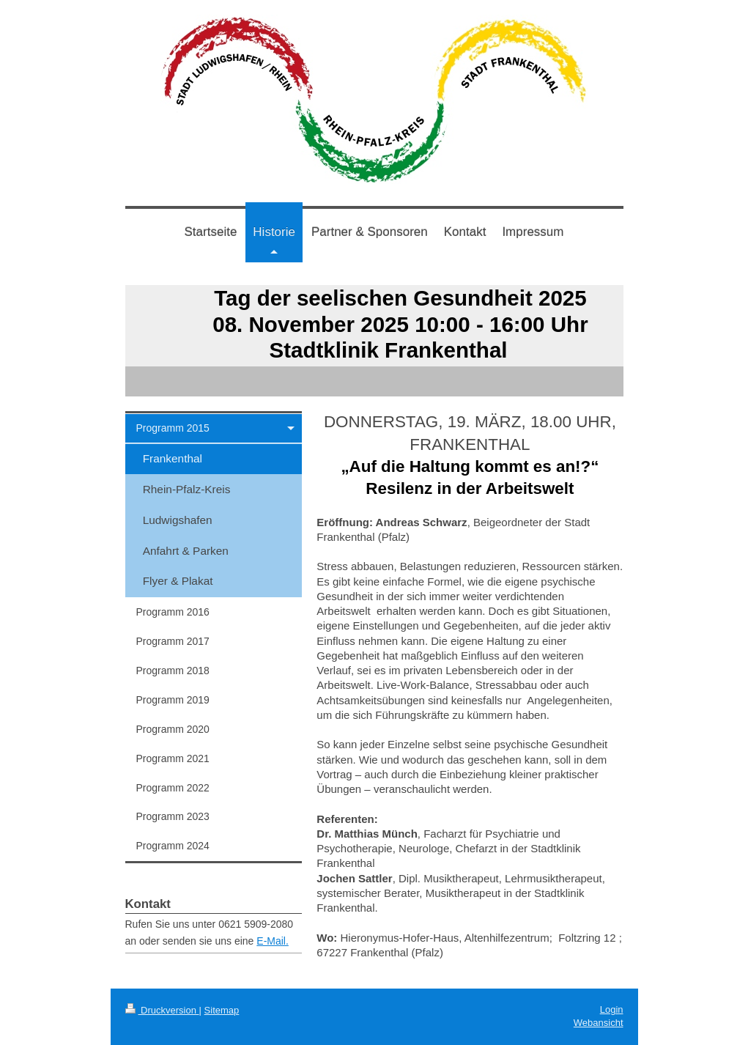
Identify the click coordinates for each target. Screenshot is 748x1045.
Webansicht (598, 1022)
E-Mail (271, 941)
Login (611, 1009)
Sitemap (222, 1010)
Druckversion (162, 1010)
